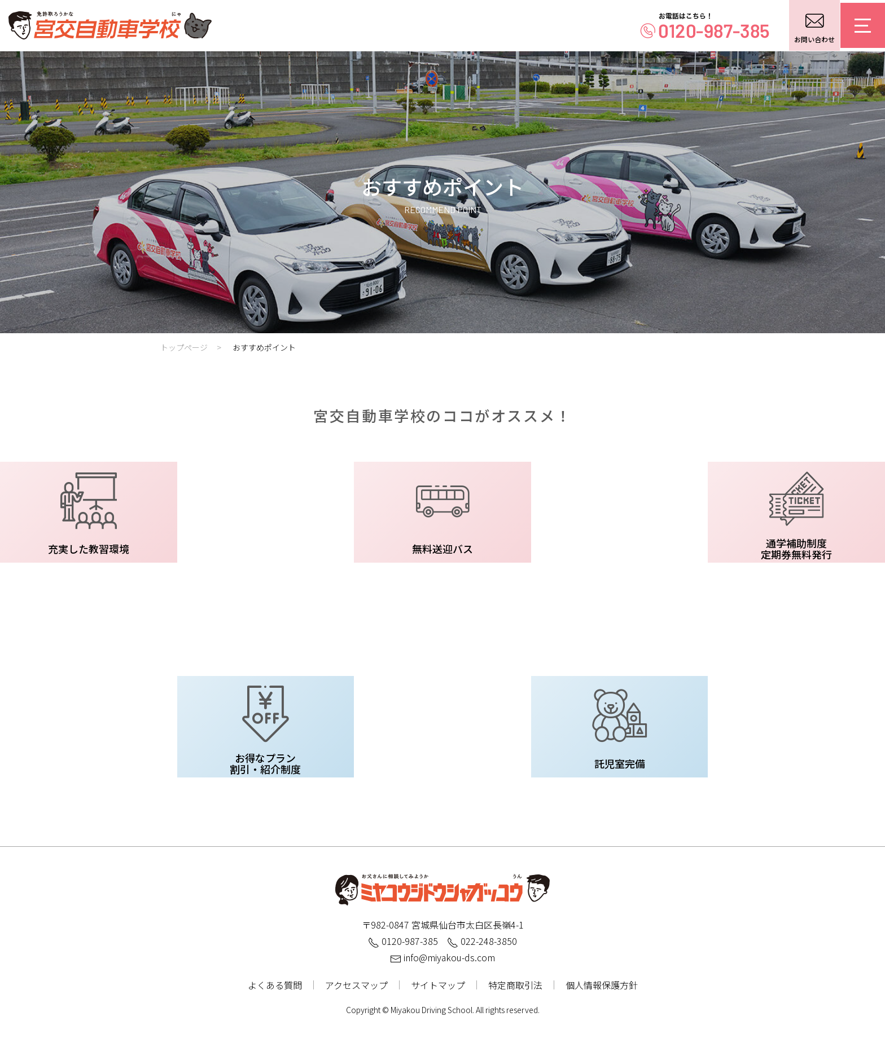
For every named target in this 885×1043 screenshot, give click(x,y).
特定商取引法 (515, 985)
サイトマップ (438, 985)
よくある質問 (275, 985)
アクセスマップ (356, 985)
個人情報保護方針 (602, 985)
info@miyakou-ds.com (442, 957)
